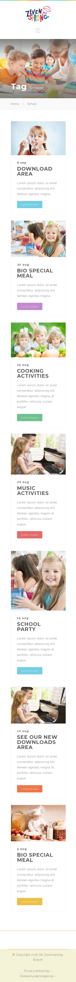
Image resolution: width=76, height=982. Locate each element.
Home (15, 103)
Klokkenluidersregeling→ (38, 976)
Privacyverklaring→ (38, 971)
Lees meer (29, 204)
